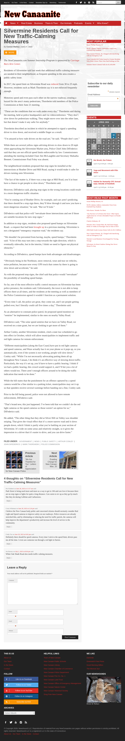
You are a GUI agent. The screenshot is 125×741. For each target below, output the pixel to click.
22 (104, 146)
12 (89, 140)
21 (99, 146)
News (15, 23)
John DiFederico (12, 444)
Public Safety (49, 441)
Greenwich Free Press (95, 661)
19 (89, 146)
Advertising (53, 2)
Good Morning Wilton (95, 665)
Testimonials (62, 2)
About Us (6, 2)
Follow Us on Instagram (19, 696)
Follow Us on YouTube (18, 690)
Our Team (14, 2)
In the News (23, 2)
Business (38, 23)
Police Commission (50, 444)
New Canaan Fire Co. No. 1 (54, 676)
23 (109, 146)
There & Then (51, 23)
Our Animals (66, 23)
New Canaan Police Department (56, 672)
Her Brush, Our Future (103, 160)
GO (118, 2)
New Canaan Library (52, 665)
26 (89, 151)
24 (114, 146)
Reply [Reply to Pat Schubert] (9, 501)
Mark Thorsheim (31, 444)
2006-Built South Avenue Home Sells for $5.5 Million (104, 230)
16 (109, 140)
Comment (11, 580)
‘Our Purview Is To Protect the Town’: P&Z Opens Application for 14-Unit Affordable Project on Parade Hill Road (104, 215)
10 (114, 135)
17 (114, 140)
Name (12, 612)
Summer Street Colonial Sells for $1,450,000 (101, 64)
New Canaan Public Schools (55, 661)
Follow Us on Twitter (18, 685)
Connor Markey (12, 47)
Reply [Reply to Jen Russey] (9, 558)
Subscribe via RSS (18, 702)
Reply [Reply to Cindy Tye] (9, 544)
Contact (31, 2)
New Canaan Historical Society (56, 691)
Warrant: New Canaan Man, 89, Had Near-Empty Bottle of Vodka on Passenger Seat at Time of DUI (103, 225)
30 (94, 129)
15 (104, 140)
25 (118, 146)
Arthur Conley (65, 441)
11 (118, 135)
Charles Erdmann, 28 (93, 221)
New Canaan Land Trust (53, 680)
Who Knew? (102, 23)
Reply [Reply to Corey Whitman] (9, 527)
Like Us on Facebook (18, 679)
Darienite (90, 658)
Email (12, 621)
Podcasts (78, 23)
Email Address (103, 95)
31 (99, 129)
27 (94, 151)
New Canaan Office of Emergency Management (62, 683)
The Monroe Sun (93, 669)
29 (89, 129)
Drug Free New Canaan (53, 694)
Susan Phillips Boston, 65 (95, 45)
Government (25, 441)
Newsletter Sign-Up (41, 2)
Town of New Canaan (52, 658)
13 (94, 140)
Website (11, 630)
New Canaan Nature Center (55, 687)
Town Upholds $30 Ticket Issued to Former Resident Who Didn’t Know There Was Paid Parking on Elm (103, 60)
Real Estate (26, 23)
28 (99, 151)
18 (118, 140)
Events (90, 23)
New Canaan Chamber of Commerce (58, 669)
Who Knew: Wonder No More (96, 210)
